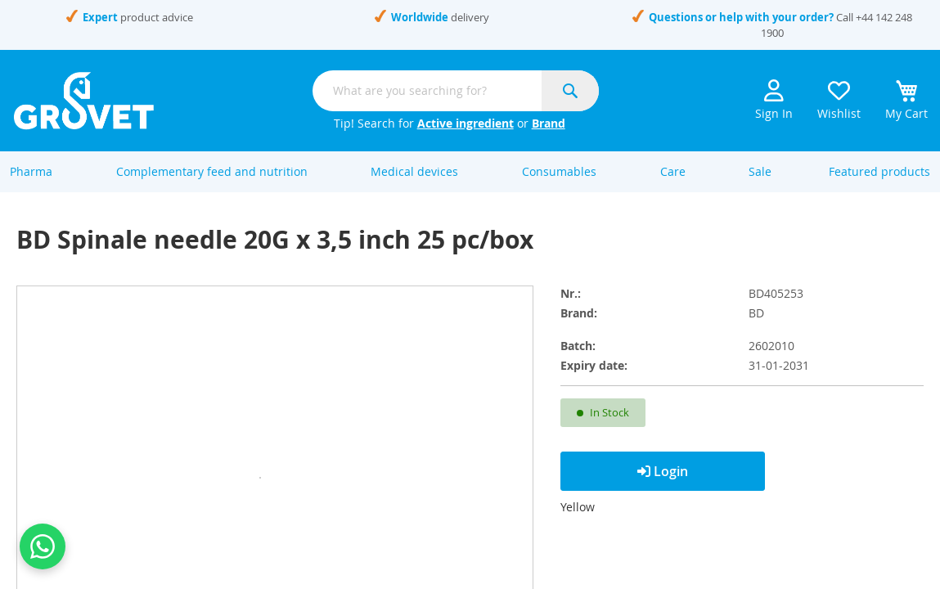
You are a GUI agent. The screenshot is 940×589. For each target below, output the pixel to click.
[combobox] (456, 90)
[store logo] (83, 101)
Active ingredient (465, 123)
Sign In (774, 100)
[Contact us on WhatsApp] (42, 546)
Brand (548, 123)
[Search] (570, 90)
